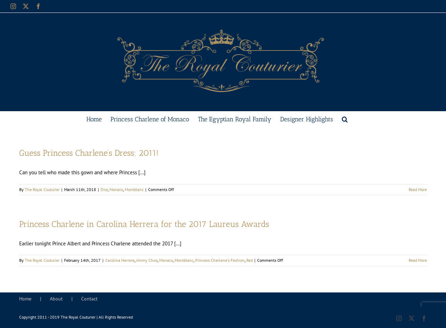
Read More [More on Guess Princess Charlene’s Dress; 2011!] (418, 189)
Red (249, 260)
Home (25, 299)
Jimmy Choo (146, 260)
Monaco (116, 189)
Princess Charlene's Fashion (220, 260)
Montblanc (134, 189)
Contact (89, 299)
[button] (345, 118)
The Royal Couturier (42, 189)
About (56, 299)
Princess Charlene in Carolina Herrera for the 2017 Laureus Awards (144, 224)
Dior (104, 189)
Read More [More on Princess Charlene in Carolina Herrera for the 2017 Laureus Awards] (418, 260)
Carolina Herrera (119, 260)
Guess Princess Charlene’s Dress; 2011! (89, 153)
